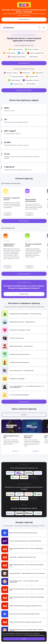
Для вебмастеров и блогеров (24, 90)
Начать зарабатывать (24, 19)
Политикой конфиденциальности (36, 635)
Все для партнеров (24, 221)
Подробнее (7, 214)
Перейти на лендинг (24, 401)
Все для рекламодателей (24, 273)
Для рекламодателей (24, 63)
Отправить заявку (24, 294)
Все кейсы (24, 414)
